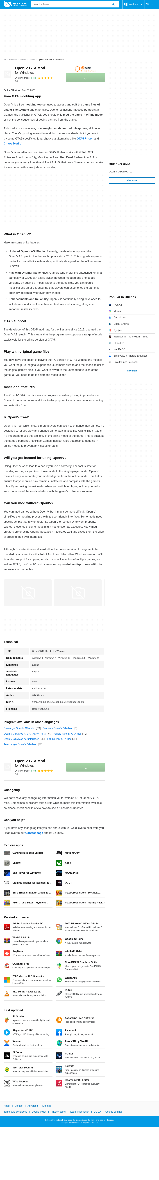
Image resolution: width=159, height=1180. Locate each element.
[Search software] (113, 4)
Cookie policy (39, 1111)
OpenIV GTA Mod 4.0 (120, 171)
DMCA (97, 1111)
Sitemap (46, 1105)
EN (150, 4)
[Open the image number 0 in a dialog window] (28, 592)
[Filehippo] (15, 4)
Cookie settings (113, 1111)
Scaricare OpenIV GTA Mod (58, 728)
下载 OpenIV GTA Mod (59, 739)
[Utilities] (32, 59)
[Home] (5, 59)
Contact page (34, 832)
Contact (19, 1105)
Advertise (32, 1105)
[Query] (75, 4)
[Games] (23, 59)
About (7, 1105)
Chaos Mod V (12, 143)
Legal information (79, 1111)
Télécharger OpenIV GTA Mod (20, 744)
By (22, 78)
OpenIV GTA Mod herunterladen (21, 739)
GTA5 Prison (85, 138)
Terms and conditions (15, 1111)
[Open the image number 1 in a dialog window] (78, 592)
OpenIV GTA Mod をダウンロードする (25, 733)
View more (132, 180)
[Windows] (13, 59)
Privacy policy (58, 1111)
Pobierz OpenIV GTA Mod (67, 733)
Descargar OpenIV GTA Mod (19, 728)
